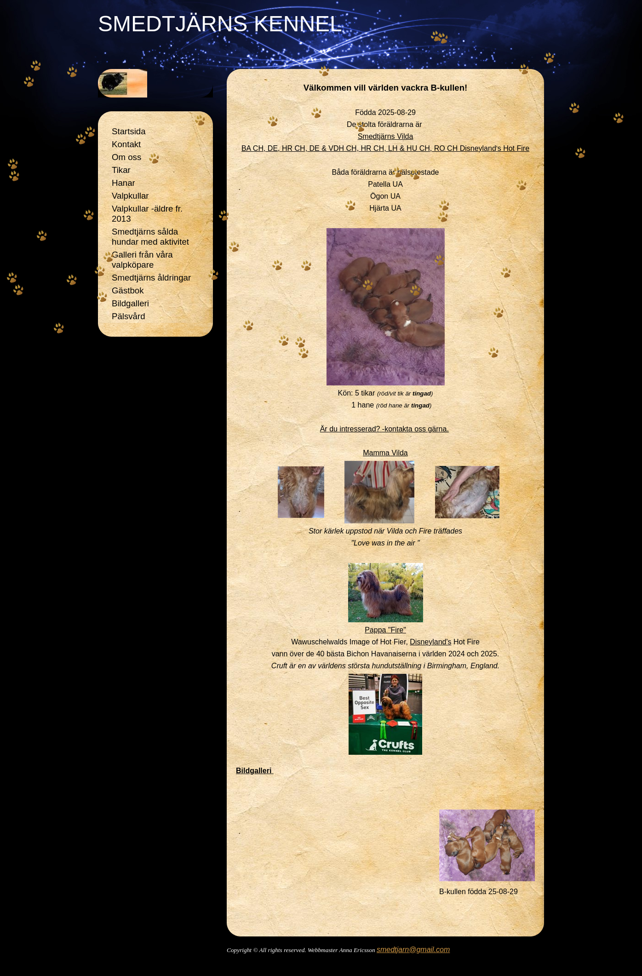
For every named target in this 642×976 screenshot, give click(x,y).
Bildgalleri (130, 303)
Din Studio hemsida (386, 962)
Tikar (121, 170)
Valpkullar (130, 196)
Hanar (123, 183)
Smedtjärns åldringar (151, 277)
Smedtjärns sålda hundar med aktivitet (150, 237)
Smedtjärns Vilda (385, 136)
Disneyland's (430, 642)
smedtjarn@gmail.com (413, 949)
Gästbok (127, 290)
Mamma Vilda (385, 453)
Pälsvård (128, 316)
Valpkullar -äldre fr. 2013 (147, 214)
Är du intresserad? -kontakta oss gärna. (384, 429)
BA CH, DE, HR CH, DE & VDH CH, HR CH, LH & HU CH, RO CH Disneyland (385, 148)
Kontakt (126, 144)
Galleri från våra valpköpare (142, 260)
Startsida (129, 131)
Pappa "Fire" (385, 630)
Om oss (126, 157)
